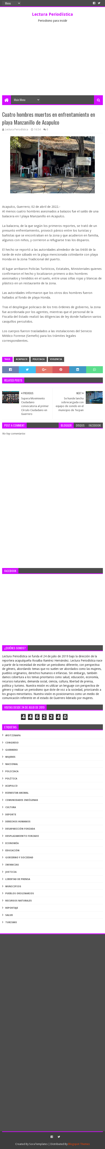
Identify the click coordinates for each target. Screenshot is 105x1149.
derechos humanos (17, 821)
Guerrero (11, 750)
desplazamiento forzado (22, 836)
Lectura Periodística (52, 14)
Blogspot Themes (79, 1144)
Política (11, 778)
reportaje (11, 908)
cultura (10, 807)
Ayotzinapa (13, 735)
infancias (12, 864)
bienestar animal (17, 793)
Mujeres (10, 757)
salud (9, 915)
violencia (56, 359)
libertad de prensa (17, 879)
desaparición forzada (20, 828)
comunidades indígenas (21, 800)
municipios (13, 886)
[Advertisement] (52, 63)
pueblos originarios (19, 893)
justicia (11, 872)
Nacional (11, 764)
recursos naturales (18, 900)
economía (12, 843)
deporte (10, 814)
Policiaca (39, 359)
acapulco (21, 359)
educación (12, 850)
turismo (11, 922)
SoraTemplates (38, 1144)
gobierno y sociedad (19, 857)
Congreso (12, 742)
